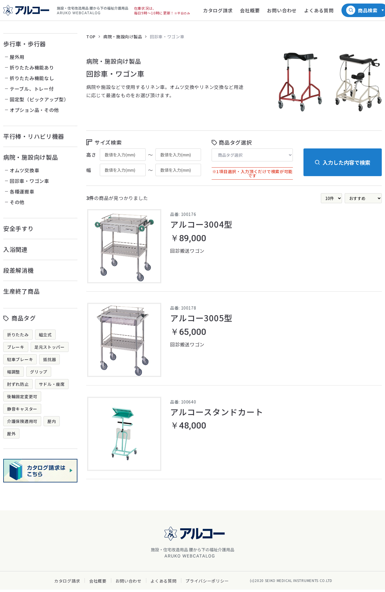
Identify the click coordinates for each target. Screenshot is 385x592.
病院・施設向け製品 (30, 157)
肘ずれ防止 (18, 384)
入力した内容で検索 (346, 162)
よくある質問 (163, 583)
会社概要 (98, 583)
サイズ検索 (108, 142)
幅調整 (13, 372)
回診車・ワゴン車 (29, 181)
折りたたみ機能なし (32, 78)
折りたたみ (18, 335)
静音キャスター (22, 409)
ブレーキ (15, 347)
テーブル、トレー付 (32, 88)
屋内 (51, 421)
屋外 (11, 433)
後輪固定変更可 (22, 396)
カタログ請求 (67, 583)
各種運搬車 (22, 191)
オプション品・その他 (34, 110)
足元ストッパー (49, 347)
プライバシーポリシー (207, 583)
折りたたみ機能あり (32, 67)
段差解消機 (18, 270)
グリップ (38, 372)
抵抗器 (49, 359)
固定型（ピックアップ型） (39, 99)
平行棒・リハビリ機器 (33, 136)
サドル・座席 (52, 384)
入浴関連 (15, 249)
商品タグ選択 (235, 142)
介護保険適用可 (22, 421)
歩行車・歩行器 (24, 43)
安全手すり (18, 228)
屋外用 (17, 57)
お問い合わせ (128, 583)
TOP (91, 36)
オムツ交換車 (24, 170)
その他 (17, 202)
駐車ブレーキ (20, 359)
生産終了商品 (21, 291)
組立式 (45, 335)
